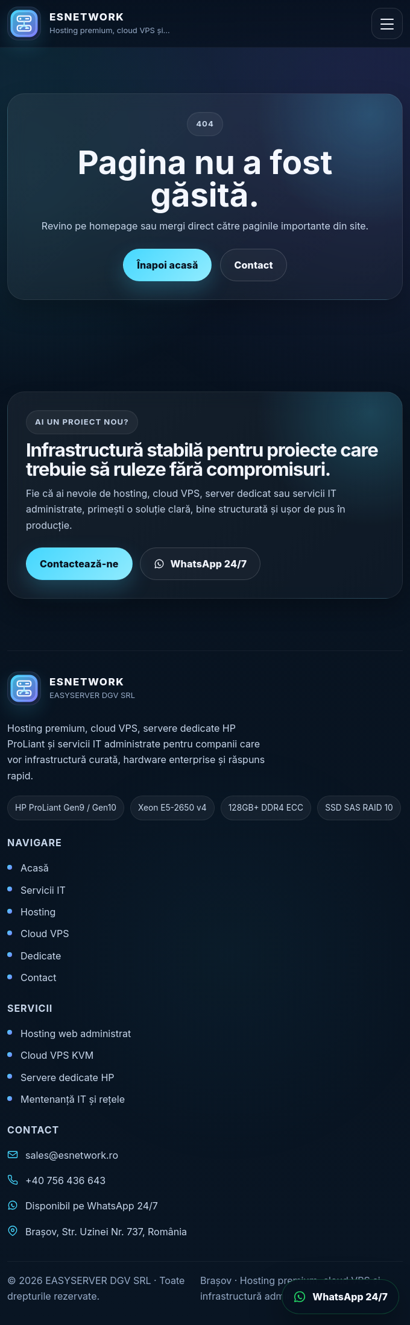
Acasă (34, 868)
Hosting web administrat (75, 1033)
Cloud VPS (44, 934)
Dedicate (40, 956)
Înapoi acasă (167, 265)
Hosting (37, 912)
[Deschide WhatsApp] (340, 1296)
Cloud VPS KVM (56, 1055)
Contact (253, 265)
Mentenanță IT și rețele (72, 1099)
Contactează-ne (79, 571)
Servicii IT (43, 890)
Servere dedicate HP (67, 1077)
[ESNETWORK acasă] (103, 23)
